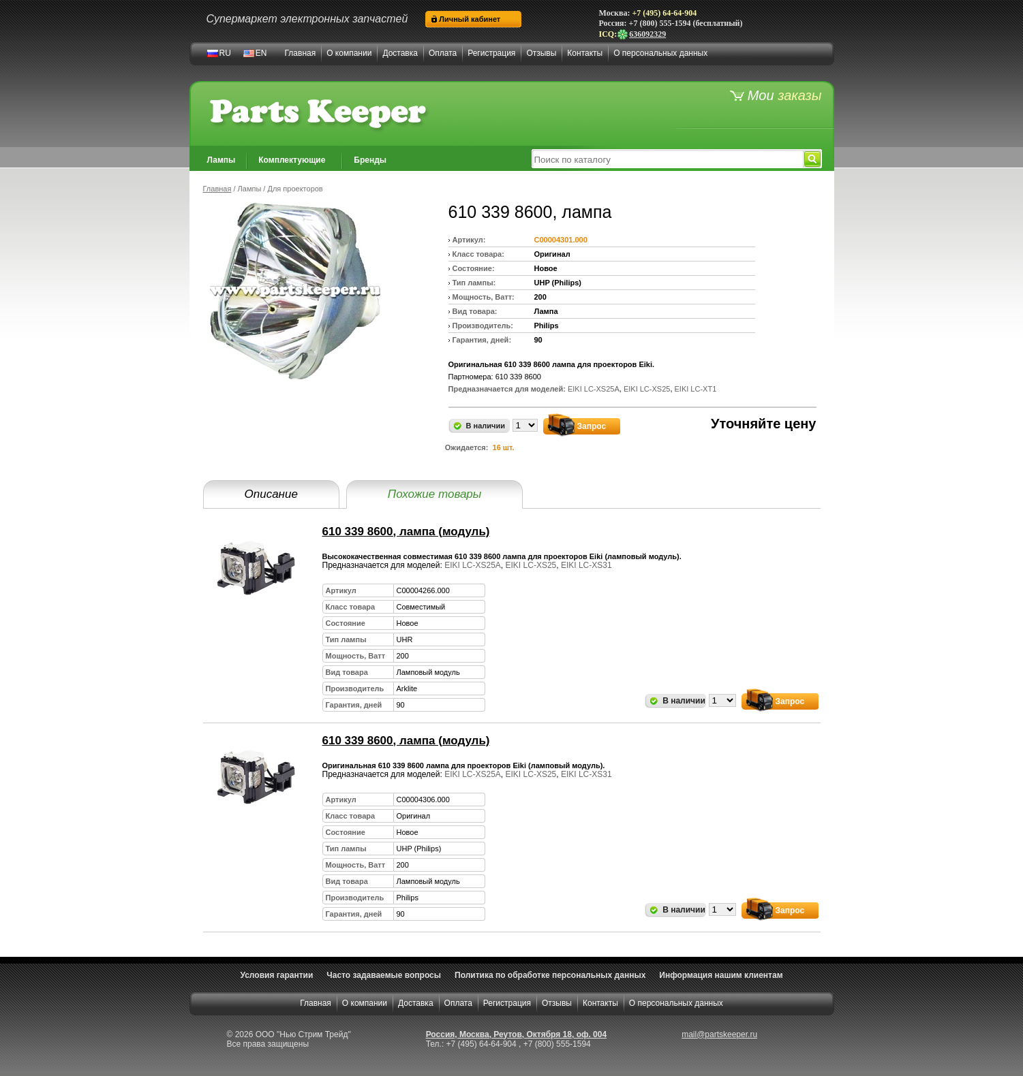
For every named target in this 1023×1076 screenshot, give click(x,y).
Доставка (400, 53)
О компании (348, 53)
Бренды (370, 160)
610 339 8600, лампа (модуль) (406, 531)
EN (261, 53)
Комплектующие (291, 160)
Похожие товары (434, 494)
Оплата (443, 53)
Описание (271, 494)
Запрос (592, 426)
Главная (300, 53)
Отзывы (541, 53)
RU (225, 53)
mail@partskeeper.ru (719, 1034)
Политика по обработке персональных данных (550, 975)
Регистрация (491, 53)
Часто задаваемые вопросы (383, 975)
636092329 (641, 34)
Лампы (221, 160)
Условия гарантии (276, 975)
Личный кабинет (469, 19)
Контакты (584, 53)
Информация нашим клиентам (720, 975)
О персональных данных (660, 53)
